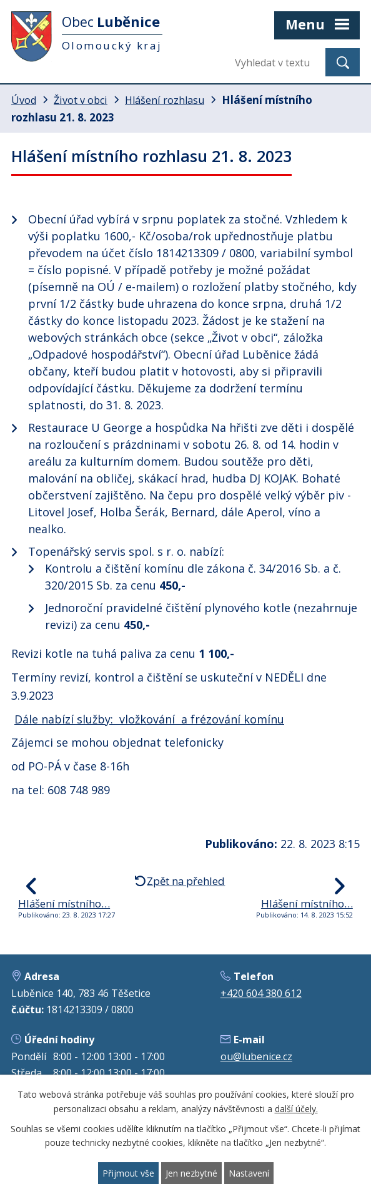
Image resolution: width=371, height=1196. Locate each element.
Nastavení (249, 1173)
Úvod (23, 100)
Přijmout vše (128, 1173)
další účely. (296, 1109)
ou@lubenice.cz (256, 1056)
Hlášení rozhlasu (164, 100)
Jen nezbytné (191, 1173)
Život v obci (80, 100)
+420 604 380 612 (261, 993)
